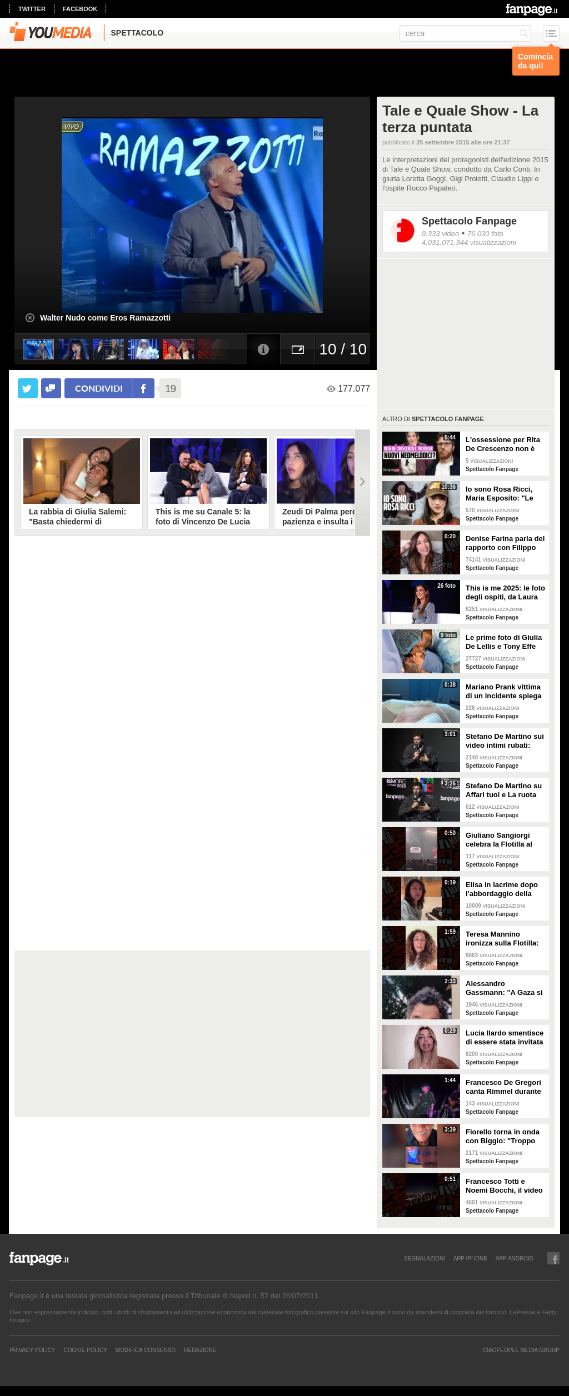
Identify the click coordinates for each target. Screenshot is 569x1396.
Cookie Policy (85, 1350)
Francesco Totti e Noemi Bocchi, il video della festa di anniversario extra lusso (504, 1186)
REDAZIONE (200, 1350)
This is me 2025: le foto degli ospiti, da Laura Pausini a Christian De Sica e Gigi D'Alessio (505, 593)
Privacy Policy (32, 1350)
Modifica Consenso (146, 1350)
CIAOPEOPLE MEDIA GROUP (521, 1350)
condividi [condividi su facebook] (99, 388)
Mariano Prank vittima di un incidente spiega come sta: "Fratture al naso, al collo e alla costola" (504, 691)
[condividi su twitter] (28, 388)
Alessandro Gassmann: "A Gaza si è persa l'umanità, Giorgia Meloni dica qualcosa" (504, 988)
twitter (32, 9)
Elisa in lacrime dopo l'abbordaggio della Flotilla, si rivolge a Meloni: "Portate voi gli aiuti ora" (505, 889)
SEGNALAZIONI (424, 1258)
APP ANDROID (514, 1258)
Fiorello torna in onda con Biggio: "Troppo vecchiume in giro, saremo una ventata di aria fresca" (504, 1136)
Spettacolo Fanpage (469, 221)
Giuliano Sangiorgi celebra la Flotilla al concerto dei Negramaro (499, 840)
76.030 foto (485, 233)
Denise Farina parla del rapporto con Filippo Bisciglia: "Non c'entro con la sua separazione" (505, 543)
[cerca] (465, 33)
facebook (80, 9)
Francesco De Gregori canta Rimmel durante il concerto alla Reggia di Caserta (504, 1087)
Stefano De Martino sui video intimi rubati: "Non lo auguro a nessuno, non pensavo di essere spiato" (505, 741)
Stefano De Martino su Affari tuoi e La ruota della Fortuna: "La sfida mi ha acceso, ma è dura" (506, 790)
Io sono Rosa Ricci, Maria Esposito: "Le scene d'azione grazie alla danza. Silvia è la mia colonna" (503, 494)
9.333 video (440, 233)
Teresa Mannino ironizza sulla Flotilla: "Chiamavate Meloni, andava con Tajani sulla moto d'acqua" (506, 939)
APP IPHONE (470, 1258)
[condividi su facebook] (51, 388)
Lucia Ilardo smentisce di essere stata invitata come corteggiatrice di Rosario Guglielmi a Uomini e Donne (504, 1038)
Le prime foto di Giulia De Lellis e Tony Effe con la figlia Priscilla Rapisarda (504, 642)
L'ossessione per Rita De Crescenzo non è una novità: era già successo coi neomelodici (503, 444)
